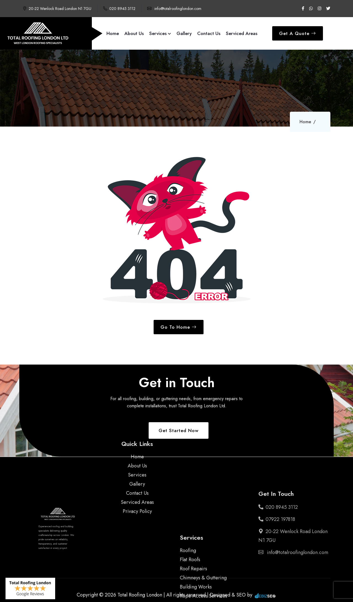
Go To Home (179, 327)
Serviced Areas (241, 33)
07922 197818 (276, 519)
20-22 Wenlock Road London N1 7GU (57, 9)
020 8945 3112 (119, 9)
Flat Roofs (190, 573)
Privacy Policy (137, 495)
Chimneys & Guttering (203, 591)
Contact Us (208, 33)
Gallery (184, 33)
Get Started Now (179, 430)
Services (160, 33)
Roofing (188, 564)
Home (112, 33)
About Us (134, 33)
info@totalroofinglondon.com (174, 9)
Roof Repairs (193, 582)
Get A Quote (297, 33)
